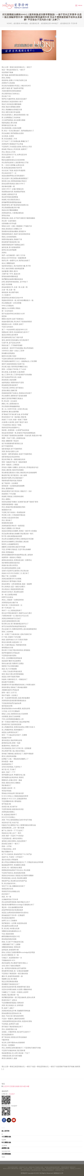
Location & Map (39, 1168)
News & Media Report (52, 1167)
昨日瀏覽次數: (6, 1142)
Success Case (13, 1167)
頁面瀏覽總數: (6, 1154)
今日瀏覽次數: (6, 1137)
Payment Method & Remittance (57, 1168)
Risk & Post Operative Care (12, 1168)
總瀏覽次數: (6, 1148)
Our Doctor (28, 1168)
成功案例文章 (34, 23)
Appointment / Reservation (31, 1170)
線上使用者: (6, 1131)
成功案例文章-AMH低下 (50, 23)
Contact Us (23, 1167)
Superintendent (48, 1170)
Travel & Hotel (75, 1168)
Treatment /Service (68, 1167)
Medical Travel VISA (36, 1167)
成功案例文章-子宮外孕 (68, 23)
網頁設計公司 (58, 1173)
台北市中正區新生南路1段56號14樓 (16, 1086)
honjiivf (12, 1094)
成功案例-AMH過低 (20, 23)
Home (9, 23)
